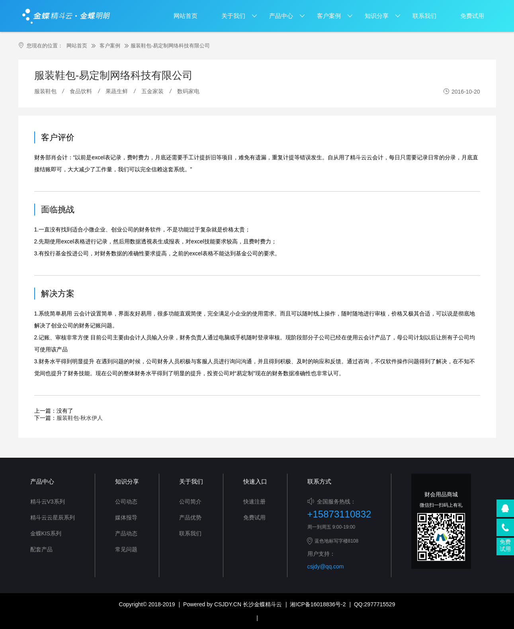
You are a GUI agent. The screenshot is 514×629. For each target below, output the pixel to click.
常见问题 (126, 549)
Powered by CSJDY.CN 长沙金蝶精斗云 (232, 604)
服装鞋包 (45, 91)
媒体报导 (126, 517)
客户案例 (329, 15)
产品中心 (281, 15)
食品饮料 (81, 91)
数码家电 (188, 91)
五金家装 (152, 91)
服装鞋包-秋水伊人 (80, 418)
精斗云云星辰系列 (52, 517)
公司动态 (126, 501)
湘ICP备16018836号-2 (318, 604)
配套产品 (41, 549)
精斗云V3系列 (47, 501)
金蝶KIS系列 (46, 533)
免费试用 (472, 15)
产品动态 (126, 533)
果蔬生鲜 (117, 91)
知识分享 (377, 15)
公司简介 (190, 501)
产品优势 (190, 517)
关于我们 (233, 15)
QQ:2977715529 (374, 604)
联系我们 (424, 15)
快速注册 (254, 501)
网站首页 (185, 15)
